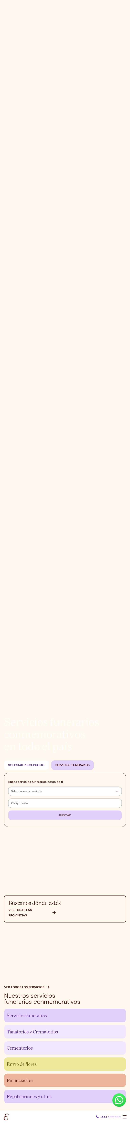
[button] (54, 913)
